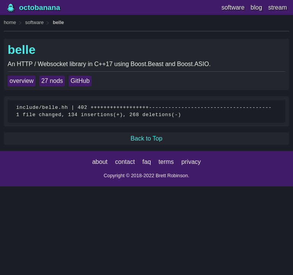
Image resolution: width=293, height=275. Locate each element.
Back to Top (146, 138)
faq (146, 162)
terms (166, 162)
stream (277, 7)
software (232, 7)
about (100, 162)
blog (256, 7)
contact (125, 162)
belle (58, 22)
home (10, 22)
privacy (191, 162)
